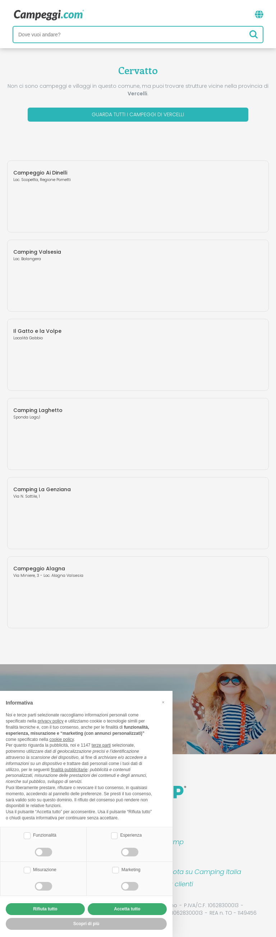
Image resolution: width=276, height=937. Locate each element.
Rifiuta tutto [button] (45, 908)
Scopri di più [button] (86, 923)
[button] (163, 702)
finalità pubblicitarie (69, 769)
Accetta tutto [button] (127, 908)
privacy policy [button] (51, 721)
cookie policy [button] (61, 739)
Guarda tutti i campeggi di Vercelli (138, 114)
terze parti (101, 745)
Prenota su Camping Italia (200, 871)
